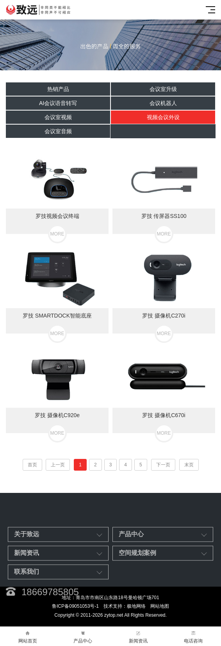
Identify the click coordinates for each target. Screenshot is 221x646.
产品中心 (83, 636)
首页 (32, 465)
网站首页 (27, 636)
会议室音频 (58, 131)
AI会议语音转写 (58, 103)
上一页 (58, 465)
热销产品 (58, 89)
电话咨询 (193, 636)
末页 (189, 465)
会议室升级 (163, 89)
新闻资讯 (138, 636)
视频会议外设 (163, 117)
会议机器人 (163, 103)
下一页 (163, 465)
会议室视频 (58, 117)
